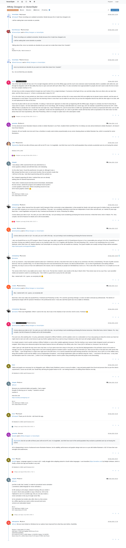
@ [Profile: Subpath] (15, 17)
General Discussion (12, 9)
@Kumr (19, 382)
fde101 (14, 81)
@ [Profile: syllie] (14, 436)
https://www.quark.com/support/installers (23, 246)
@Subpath (23, 14)
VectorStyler (10, 2)
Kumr (13, 365)
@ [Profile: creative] (15, 258)
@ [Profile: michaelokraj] (16, 231)
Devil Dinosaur (16, 29)
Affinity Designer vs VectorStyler (34, 32)
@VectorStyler (25, 29)
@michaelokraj (21, 228)
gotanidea (14, 123)
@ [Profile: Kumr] (14, 385)
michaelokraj (15, 204)
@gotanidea (19, 142)
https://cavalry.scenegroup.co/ (20, 397)
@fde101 (22, 204)
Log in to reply (114, 10)
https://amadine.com (96, 461)
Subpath (14, 162)
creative (14, 228)
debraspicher (15, 521)
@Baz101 (21, 123)
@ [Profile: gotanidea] (15, 145)
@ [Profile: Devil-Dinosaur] (17, 62)
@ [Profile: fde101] (14, 207)
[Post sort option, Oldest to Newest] (108, 10)
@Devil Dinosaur (24, 59)
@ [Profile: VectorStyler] (16, 32)
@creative (23, 255)
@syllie (20, 433)
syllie (13, 142)
